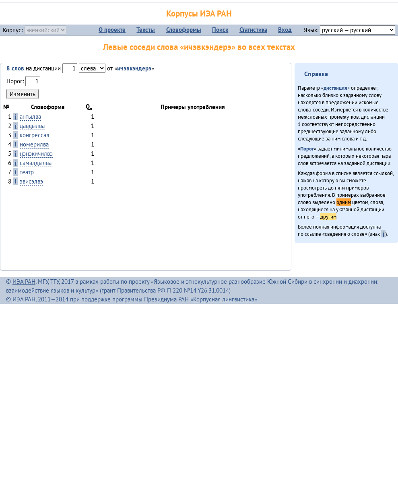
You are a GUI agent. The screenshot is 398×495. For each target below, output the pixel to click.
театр (27, 172)
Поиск (220, 29)
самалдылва (36, 163)
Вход (285, 29)
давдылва (32, 126)
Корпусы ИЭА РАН (199, 13)
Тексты (145, 29)
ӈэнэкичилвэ (36, 153)
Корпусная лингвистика (223, 299)
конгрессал (34, 135)
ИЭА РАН (23, 281)
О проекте (112, 29)
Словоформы (183, 29)
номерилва (34, 144)
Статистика (253, 29)
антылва (30, 116)
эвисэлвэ (31, 181)
